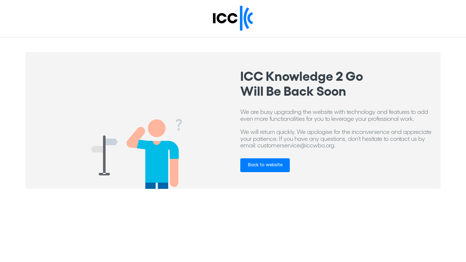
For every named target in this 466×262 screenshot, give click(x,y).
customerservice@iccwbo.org (295, 145)
